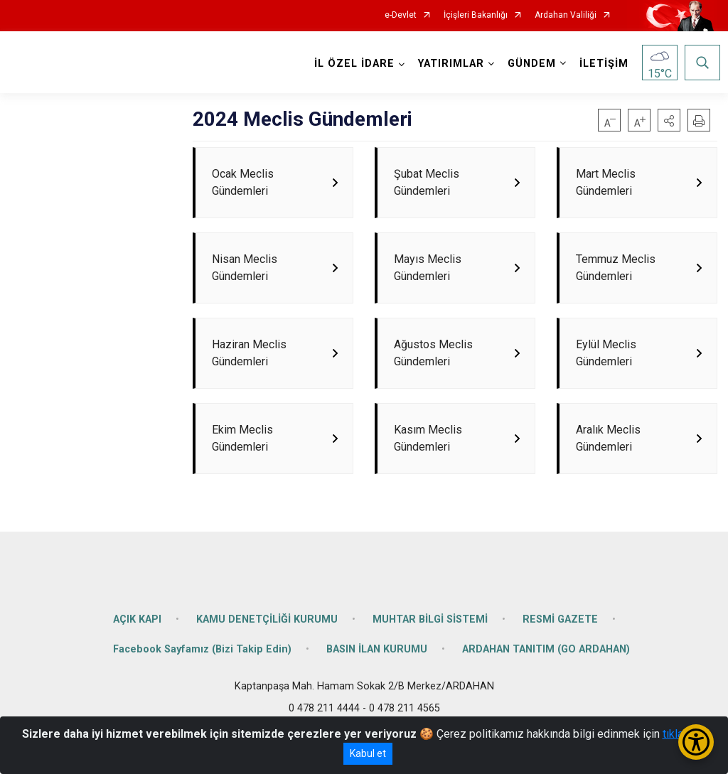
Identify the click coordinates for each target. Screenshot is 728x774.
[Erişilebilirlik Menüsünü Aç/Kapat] (696, 742)
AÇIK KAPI (137, 653)
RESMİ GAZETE (560, 653)
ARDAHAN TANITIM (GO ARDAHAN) (546, 683)
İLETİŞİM (601, 64)
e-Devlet (401, 15)
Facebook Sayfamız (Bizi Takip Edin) (202, 683)
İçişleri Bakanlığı (476, 15)
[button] (669, 120)
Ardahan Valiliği (565, 15)
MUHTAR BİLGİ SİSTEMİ (430, 653)
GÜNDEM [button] (529, 64)
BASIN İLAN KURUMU (376, 683)
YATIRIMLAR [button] (448, 64)
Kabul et (368, 753)
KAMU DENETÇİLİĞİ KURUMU (267, 653)
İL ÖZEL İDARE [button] (351, 64)
